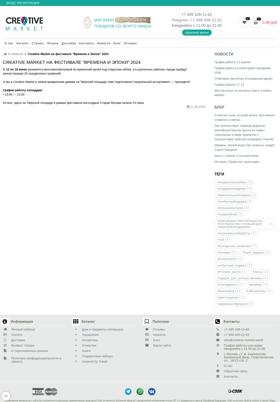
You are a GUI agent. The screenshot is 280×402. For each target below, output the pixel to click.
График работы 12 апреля (232, 62)
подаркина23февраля (232, 303)
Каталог (22, 43)
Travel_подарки (253, 252)
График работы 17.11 (229, 84)
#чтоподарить (227, 284)
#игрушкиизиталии (230, 207)
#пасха (257, 271)
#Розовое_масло (229, 271)
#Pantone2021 (227, 258)
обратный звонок (197, 32)
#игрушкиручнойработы (233, 233)
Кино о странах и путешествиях (236, 155)
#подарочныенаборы (232, 182)
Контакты (86, 43)
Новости (103, 43)
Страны (38, 43)
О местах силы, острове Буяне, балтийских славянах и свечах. (244, 117)
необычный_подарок (231, 265)
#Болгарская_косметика (234, 246)
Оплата (52, 43)
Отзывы (130, 43)
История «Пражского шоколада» (237, 161)
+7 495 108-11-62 (196, 14)
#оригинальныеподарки (233, 195)
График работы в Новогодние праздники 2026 (242, 70)
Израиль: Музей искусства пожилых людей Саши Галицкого (244, 147)
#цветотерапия (227, 297)
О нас (8, 43)
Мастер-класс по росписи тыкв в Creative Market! (243, 93)
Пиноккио (224, 252)
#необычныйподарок (231, 201)
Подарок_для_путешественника (239, 278)
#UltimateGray (255, 291)
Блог (117, 43)
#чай (220, 239)
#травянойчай (227, 214)
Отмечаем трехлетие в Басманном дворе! (243, 78)
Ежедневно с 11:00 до (192, 25)
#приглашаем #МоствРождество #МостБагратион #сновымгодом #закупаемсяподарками (239, 223)
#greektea (255, 284)
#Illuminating (225, 291)
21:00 (217, 25)
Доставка (68, 43)
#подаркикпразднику (231, 188)
